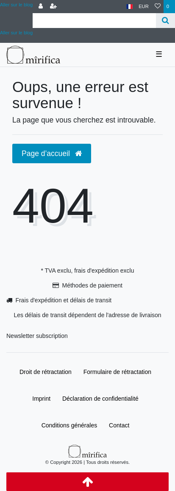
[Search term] (94, 20)
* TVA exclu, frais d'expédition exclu (87, 270)
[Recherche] (165, 20)
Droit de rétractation (45, 371)
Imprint (41, 398)
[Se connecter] (41, 6)
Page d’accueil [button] (52, 153)
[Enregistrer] (53, 6)
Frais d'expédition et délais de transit (63, 300)
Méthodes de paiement (92, 285)
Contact (119, 425)
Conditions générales (69, 425)
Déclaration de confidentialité (100, 398)
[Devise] (144, 6)
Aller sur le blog (16, 4)
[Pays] (129, 6)
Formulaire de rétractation (117, 371)
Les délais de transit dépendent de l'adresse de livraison (87, 315)
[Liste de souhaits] (158, 6)
